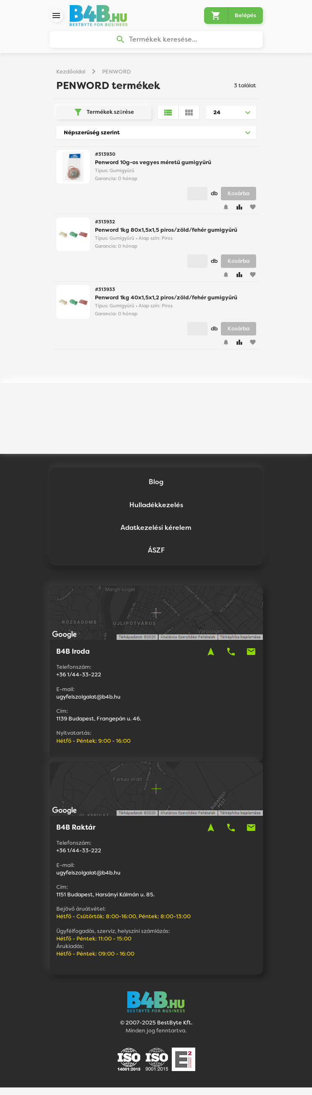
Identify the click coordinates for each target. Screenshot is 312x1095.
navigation (211, 619)
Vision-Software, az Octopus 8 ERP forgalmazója (182, 1071)
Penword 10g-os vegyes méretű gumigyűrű (153, 162)
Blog (156, 449)
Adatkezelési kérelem (156, 495)
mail (251, 619)
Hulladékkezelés (156, 472)
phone (231, 619)
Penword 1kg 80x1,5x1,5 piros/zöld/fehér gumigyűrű (166, 229)
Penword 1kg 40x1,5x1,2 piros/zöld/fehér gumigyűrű (166, 297)
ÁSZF (156, 517)
